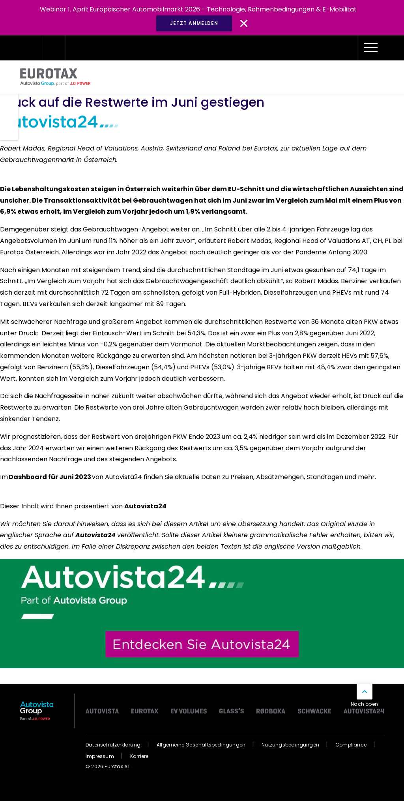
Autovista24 (145, 506)
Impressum (100, 756)
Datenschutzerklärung (113, 744)
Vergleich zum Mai (307, 200)
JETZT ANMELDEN (194, 23)
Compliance (351, 744)
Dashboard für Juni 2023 (50, 476)
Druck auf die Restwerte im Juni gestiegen (135, 102)
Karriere (139, 756)
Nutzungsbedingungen (290, 744)
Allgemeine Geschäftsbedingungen (201, 744)
